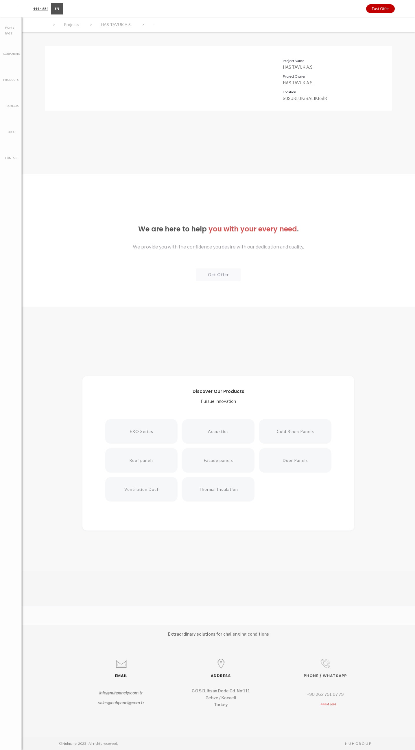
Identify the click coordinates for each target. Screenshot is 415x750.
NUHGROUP (358, 743)
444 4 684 (40, 8)
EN (57, 8)
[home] (211, 8)
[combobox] (57, 8)
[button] (405, 8)
